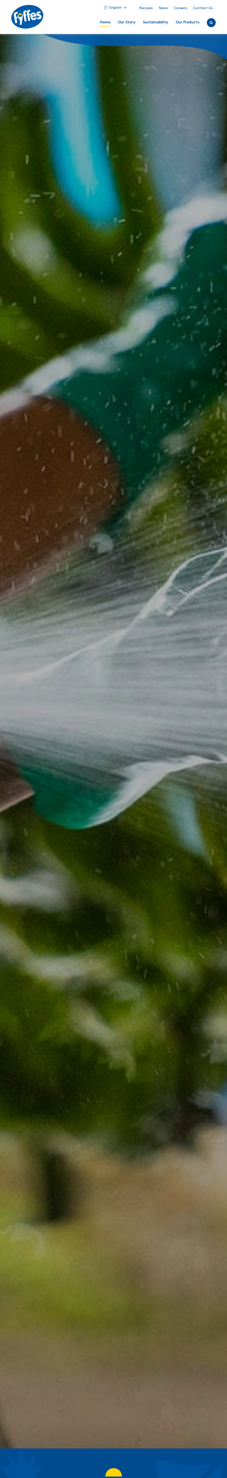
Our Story (127, 22)
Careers (180, 8)
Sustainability (155, 22)
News (163, 8)
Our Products (187, 22)
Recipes (146, 8)
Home (105, 22)
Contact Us (203, 8)
